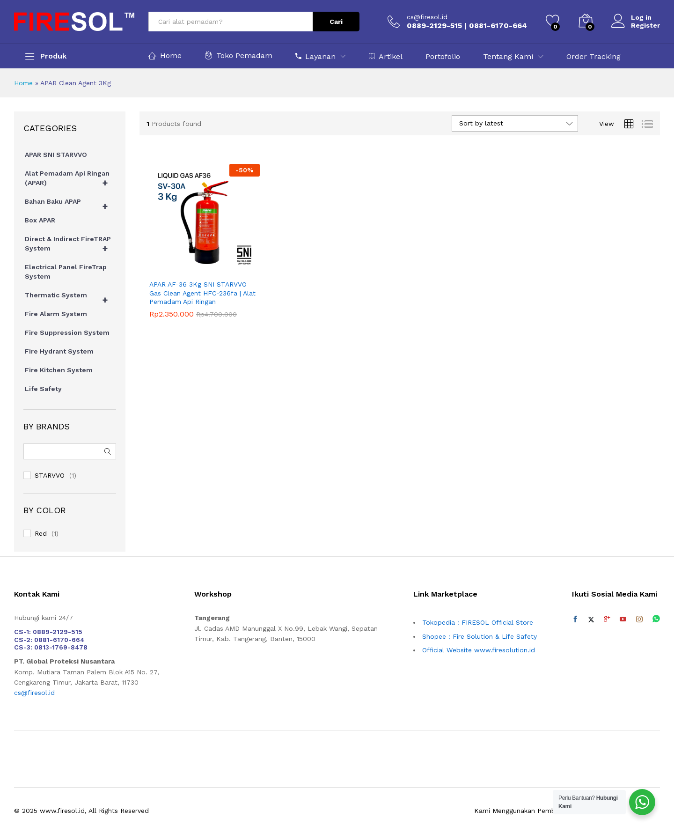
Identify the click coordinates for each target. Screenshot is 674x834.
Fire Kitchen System (59, 370)
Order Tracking (593, 56)
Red (41, 533)
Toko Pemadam (238, 55)
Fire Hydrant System (59, 351)
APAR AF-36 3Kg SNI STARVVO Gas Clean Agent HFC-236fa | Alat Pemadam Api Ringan (202, 292)
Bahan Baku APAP (70, 204)
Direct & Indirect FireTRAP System (70, 246)
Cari (336, 21)
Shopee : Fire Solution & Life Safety (479, 636)
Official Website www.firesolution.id (478, 650)
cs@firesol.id (427, 17)
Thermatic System (70, 297)
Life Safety (43, 388)
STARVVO (50, 475)
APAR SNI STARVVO (56, 154)
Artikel (386, 56)
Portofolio (442, 56)
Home (165, 55)
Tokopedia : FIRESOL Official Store (477, 622)
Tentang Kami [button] (508, 56)
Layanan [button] (315, 56)
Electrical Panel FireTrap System (66, 271)
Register (645, 25)
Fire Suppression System (67, 332)
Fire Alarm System (56, 313)
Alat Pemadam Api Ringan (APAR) (70, 180)
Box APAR (40, 220)
